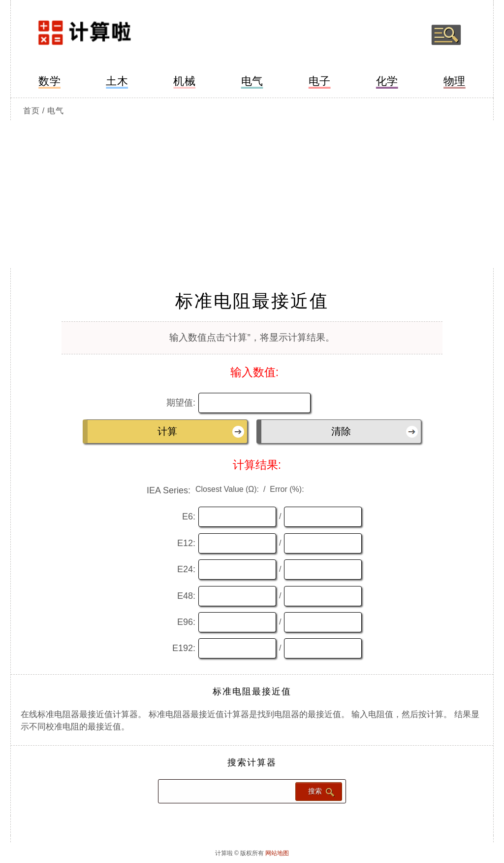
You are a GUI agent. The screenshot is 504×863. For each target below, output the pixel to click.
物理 (454, 81)
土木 (117, 81)
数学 (49, 81)
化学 (387, 81)
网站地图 (277, 853)
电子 (320, 81)
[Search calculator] (225, 790)
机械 (184, 81)
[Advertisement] (252, 194)
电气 (252, 81)
